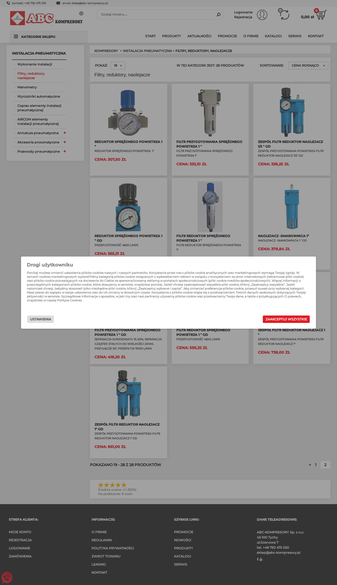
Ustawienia (75, 319)
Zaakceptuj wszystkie (251, 319)
